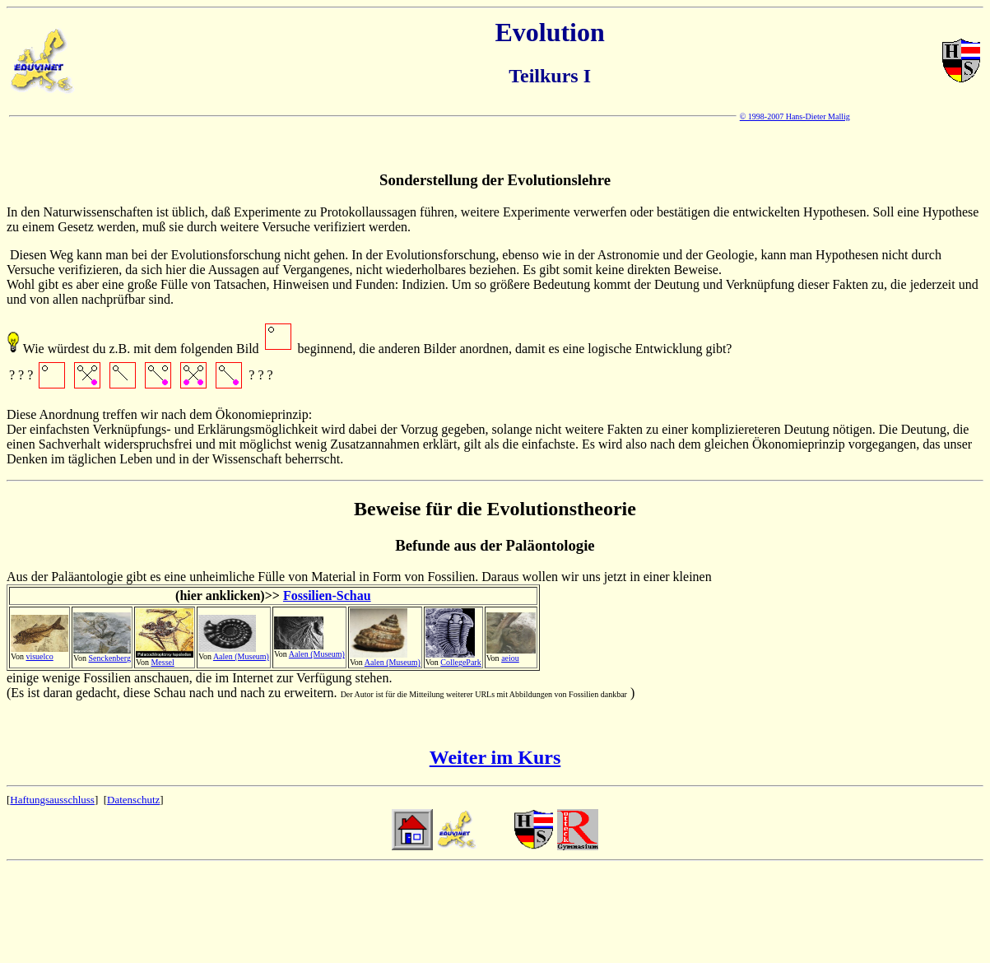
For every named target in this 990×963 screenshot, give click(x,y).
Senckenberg (109, 658)
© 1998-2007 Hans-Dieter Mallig (795, 116)
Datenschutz (133, 799)
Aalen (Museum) (241, 656)
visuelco (39, 656)
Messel (162, 662)
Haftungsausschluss (52, 799)
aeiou (510, 658)
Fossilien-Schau (327, 595)
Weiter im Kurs (495, 757)
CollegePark (460, 662)
